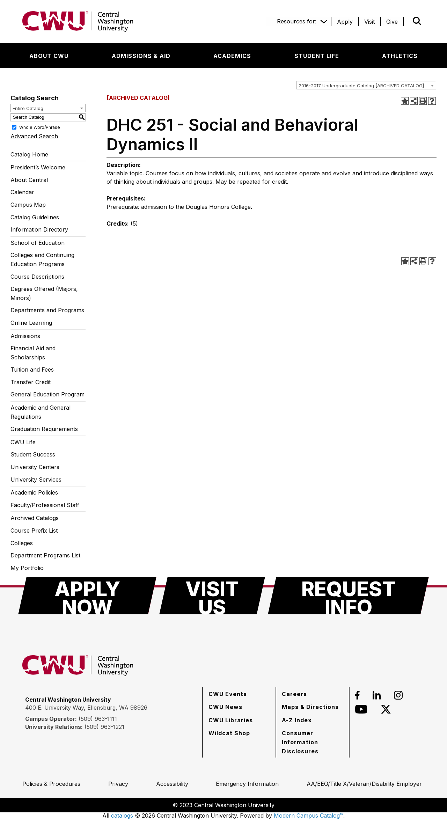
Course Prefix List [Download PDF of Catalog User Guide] (34, 530)
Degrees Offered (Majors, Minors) (44, 293)
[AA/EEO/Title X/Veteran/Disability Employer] (364, 783)
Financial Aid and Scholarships (33, 353)
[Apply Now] (87, 595)
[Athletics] (400, 55)
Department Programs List (45, 555)
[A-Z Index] (297, 720)
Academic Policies (34, 492)
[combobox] (366, 85)
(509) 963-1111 (98, 718)
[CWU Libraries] (230, 720)
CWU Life (23, 442)
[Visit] (369, 21)
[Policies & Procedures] (51, 783)
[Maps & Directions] (310, 706)
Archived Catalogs (34, 517)
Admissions (25, 335)
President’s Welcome (37, 167)
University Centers (34, 466)
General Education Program (47, 394)
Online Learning (31, 322)
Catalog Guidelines (34, 217)
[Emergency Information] (247, 783)
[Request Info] (348, 595)
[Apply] (345, 21)
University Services (35, 479)
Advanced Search (34, 136)
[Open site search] (417, 21)
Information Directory (39, 229)
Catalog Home (29, 154)
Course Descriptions (37, 276)
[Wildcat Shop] (229, 733)
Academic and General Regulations (40, 412)
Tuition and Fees (32, 369)
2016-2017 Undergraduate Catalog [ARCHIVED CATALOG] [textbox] (361, 85)
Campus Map (28, 204)
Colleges (21, 543)
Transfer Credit (30, 382)
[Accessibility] (172, 783)
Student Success (32, 454)
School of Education (37, 242)
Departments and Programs (47, 310)
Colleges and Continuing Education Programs (42, 259)
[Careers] (294, 694)
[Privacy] (118, 783)
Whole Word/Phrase (39, 127)
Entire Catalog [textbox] (28, 108)
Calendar (22, 192)
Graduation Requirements (44, 428)
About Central (29, 179)
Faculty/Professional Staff (44, 505)
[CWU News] (225, 706)
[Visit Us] (212, 595)
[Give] (392, 21)
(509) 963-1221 (104, 726)
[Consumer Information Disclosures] (312, 742)
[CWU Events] (227, 694)
